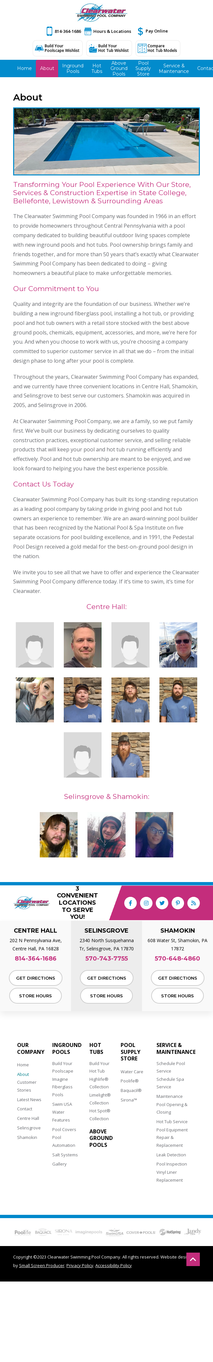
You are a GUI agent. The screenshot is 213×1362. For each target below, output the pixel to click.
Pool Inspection (171, 1164)
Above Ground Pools (101, 1138)
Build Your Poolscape (62, 1067)
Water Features (61, 1116)
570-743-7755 (106, 958)
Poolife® (130, 1081)
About (23, 1074)
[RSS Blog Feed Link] (193, 903)
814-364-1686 (68, 31)
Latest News (29, 1099)
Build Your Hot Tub (99, 1067)
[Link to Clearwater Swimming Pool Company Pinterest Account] (178, 903)
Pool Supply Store (130, 1052)
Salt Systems (65, 1155)
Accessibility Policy (113, 1265)
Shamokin (27, 1137)
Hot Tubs (96, 1049)
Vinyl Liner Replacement (169, 1176)
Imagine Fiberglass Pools (62, 1087)
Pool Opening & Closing (171, 1108)
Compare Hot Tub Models (162, 48)
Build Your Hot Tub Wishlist (113, 48)
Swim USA (62, 1104)
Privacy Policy (79, 1265)
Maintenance (169, 1096)
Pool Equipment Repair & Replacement (172, 1137)
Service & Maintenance (176, 1049)
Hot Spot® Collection (99, 1114)
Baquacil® (131, 1090)
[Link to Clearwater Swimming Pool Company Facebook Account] (130, 903)
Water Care (132, 1072)
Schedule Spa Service (170, 1083)
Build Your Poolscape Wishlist (62, 48)
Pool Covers (64, 1129)
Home (23, 1065)
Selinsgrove (29, 1128)
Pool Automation (63, 1141)
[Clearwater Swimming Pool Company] (101, 12)
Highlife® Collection (99, 1083)
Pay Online (157, 31)
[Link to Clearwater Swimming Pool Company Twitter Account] (162, 903)
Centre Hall (28, 1118)
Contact (24, 1109)
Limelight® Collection (100, 1098)
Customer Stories (26, 1086)
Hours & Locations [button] (112, 31)
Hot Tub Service (172, 1121)
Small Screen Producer (41, 1265)
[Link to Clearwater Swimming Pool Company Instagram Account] (146, 903)
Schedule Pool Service (170, 1067)
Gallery (59, 1164)
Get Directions (35, 978)
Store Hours (35, 995)
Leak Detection (171, 1155)
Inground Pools (67, 1049)
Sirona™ (129, 1100)
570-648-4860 (177, 958)
